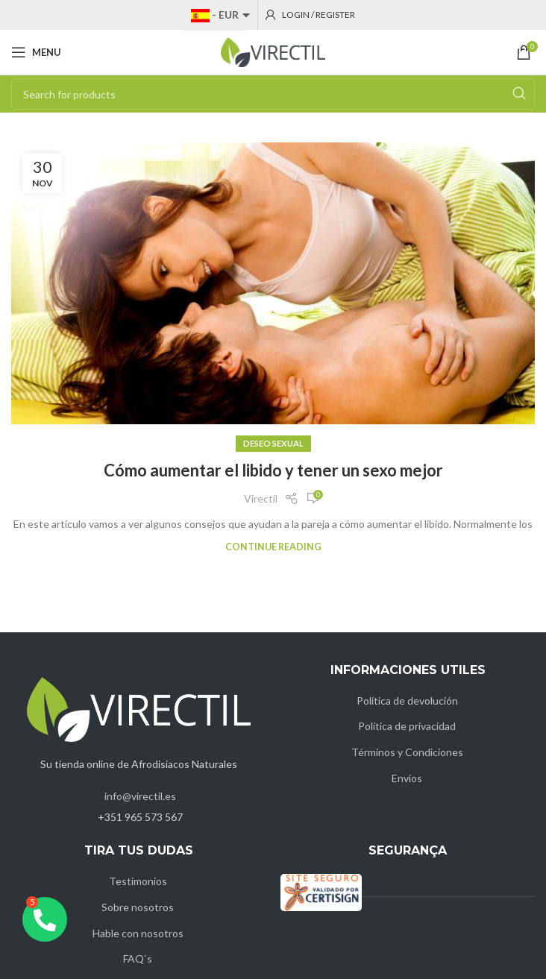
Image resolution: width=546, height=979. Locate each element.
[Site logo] (273, 51)
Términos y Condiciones (407, 752)
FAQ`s (137, 958)
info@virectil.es (140, 796)
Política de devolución (407, 700)
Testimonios (138, 881)
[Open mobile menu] (36, 52)
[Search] (273, 94)
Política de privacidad (407, 726)
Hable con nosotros (137, 933)
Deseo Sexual (273, 443)
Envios (407, 778)
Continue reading (273, 547)
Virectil (260, 498)
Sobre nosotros (137, 907)
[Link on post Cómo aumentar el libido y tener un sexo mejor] (273, 283)
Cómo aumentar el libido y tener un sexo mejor (273, 470)
